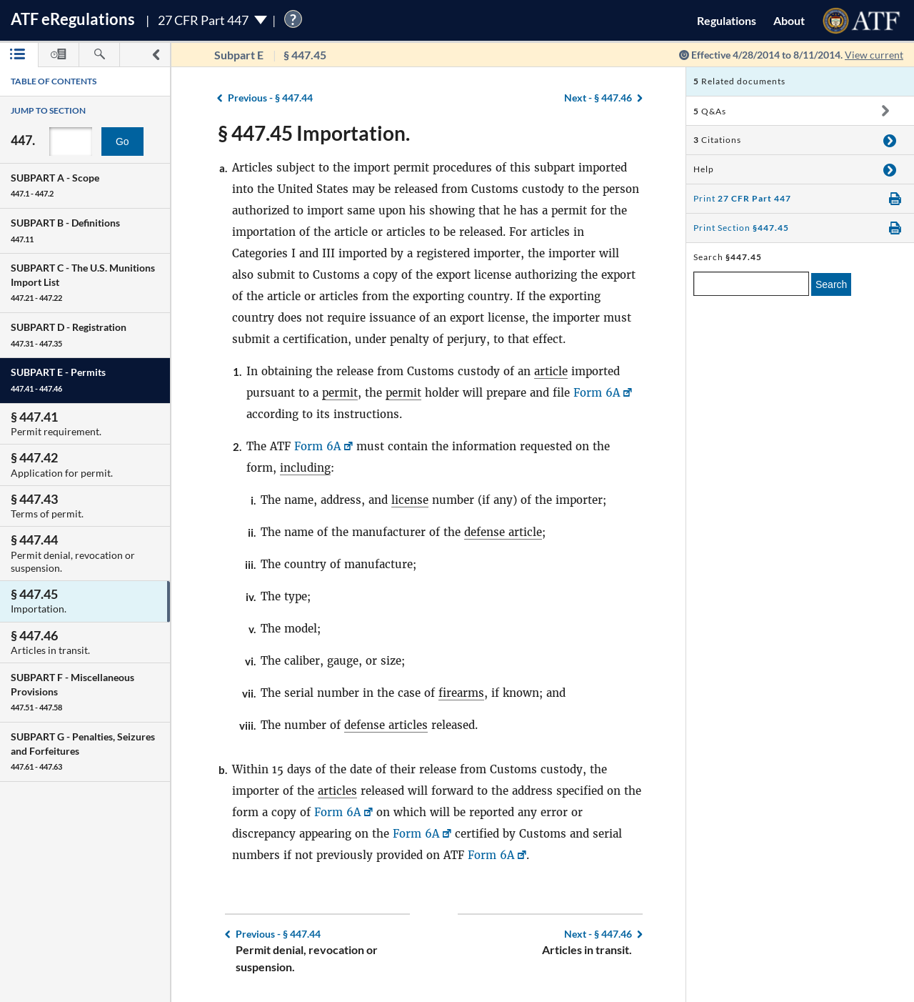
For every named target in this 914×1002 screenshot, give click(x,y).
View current (874, 55)
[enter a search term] (751, 284)
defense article (503, 532)
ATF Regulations (73, 19)
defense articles (386, 725)
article (551, 371)
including (305, 468)
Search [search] (831, 284)
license (409, 500)
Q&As (709, 111)
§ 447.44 (270, 97)
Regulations (726, 20)
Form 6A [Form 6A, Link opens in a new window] (596, 393)
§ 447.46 (598, 97)
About (789, 20)
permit (340, 393)
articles (337, 791)
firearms (461, 693)
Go (122, 141)
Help (703, 169)
